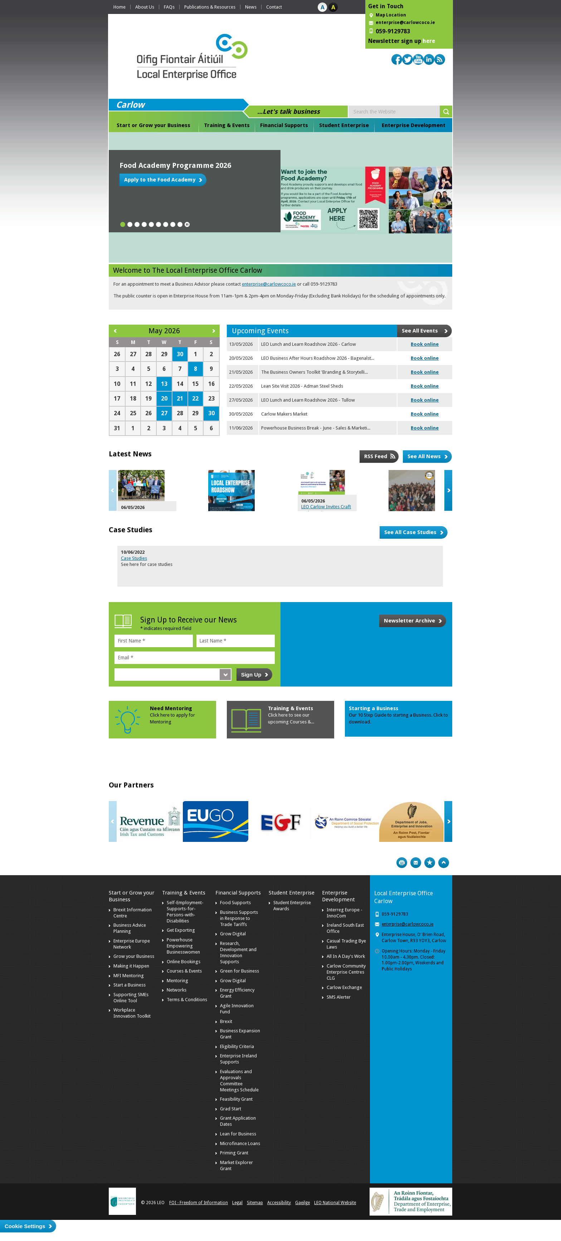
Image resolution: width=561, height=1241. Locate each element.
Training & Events (227, 125)
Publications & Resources (209, 7)
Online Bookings (183, 961)
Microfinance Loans (240, 1143)
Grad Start (230, 1108)
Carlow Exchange (344, 987)
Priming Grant (234, 1152)
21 (180, 398)
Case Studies (134, 558)
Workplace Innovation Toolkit (132, 1013)
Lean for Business (238, 1133)
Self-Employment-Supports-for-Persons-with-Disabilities (185, 912)
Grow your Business (133, 956)
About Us (144, 7)
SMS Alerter (339, 997)
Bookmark (429, 862)
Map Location (391, 15)
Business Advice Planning (129, 928)
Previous (113, 490)
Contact (274, 7)
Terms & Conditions (187, 999)
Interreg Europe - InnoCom (344, 912)
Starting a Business (373, 708)
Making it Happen (131, 966)
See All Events (420, 331)
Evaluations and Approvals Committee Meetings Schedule (239, 1080)
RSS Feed (375, 456)
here (429, 41)
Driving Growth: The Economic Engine (190, 485)
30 (180, 354)
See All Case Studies (410, 532)
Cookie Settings (25, 1226)
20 (164, 398)
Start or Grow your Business (153, 125)
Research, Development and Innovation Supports (238, 952)
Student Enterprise (344, 125)
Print (401, 862)
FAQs (169, 7)
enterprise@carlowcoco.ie (405, 22)
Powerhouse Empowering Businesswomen (183, 946)
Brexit (226, 1021)
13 (164, 383)
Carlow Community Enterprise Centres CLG (346, 972)
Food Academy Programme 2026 (175, 165)
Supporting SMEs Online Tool (130, 997)
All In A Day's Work (346, 956)
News (251, 7)
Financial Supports (284, 125)
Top (443, 862)
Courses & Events (184, 971)
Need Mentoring (171, 708)
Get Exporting (181, 930)
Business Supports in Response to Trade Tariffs (239, 918)
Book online (425, 344)
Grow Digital (233, 933)
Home (119, 7)
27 (164, 413)
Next (448, 490)
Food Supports (235, 902)
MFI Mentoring (128, 975)
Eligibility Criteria (237, 1046)
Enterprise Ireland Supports (238, 1059)
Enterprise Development (413, 125)
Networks (176, 990)
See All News (424, 456)
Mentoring (177, 980)
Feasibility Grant (236, 1099)
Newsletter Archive (409, 620)
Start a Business (129, 985)
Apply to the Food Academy (159, 179)
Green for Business (239, 971)
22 (195, 398)
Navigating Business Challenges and (299, 485)
